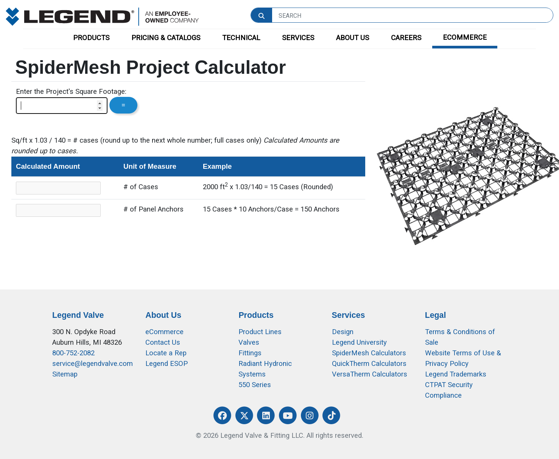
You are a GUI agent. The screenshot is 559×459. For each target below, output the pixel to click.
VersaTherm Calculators (369, 374)
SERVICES (298, 38)
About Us (163, 315)
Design (342, 332)
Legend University (359, 342)
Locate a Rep (166, 353)
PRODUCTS (91, 38)
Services (348, 315)
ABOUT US (352, 38)
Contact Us (162, 342)
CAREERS (406, 38)
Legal (435, 315)
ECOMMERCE (465, 37)
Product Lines (260, 332)
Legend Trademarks (455, 374)
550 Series (254, 385)
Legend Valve (78, 315)
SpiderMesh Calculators (369, 353)
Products (255, 315)
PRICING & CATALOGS (165, 38)
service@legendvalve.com (92, 363)
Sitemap (65, 374)
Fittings (250, 353)
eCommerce (164, 332)
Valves (248, 342)
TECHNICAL (241, 38)
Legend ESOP (166, 363)
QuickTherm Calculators (369, 363)
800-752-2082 (73, 353)
